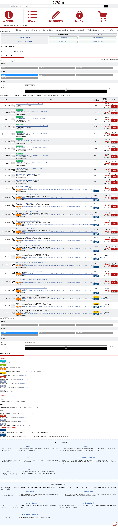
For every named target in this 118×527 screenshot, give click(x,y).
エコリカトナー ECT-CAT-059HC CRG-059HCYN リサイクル (31, 288)
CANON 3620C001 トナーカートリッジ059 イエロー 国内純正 (32, 133)
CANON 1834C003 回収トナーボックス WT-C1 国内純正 (30, 168)
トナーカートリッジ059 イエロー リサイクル (27, 211)
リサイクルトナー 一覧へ (97, 37)
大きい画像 (79, 67)
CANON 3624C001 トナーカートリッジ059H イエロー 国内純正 (32, 162)
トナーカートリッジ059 (24, 37)
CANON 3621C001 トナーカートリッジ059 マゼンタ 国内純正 (32, 126)
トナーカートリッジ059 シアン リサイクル (27, 195)
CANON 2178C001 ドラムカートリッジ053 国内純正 (29, 104)
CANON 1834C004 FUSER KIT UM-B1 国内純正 (28, 174)
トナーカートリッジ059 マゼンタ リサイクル (27, 203)
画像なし (4, 67)
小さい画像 (41, 67)
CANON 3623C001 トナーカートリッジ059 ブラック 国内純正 (32, 111)
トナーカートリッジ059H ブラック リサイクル (28, 221)
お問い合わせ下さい (105, 257)
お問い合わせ (33, 371)
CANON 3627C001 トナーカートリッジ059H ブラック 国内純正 (32, 140)
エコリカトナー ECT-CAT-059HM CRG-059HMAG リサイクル (31, 279)
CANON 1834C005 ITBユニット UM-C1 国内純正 (28, 180)
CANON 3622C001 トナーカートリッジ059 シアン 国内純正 (31, 118)
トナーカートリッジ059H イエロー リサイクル (28, 245)
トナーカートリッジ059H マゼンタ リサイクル (28, 237)
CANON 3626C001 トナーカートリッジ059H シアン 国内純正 (31, 147)
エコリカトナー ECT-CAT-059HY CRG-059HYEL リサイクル (31, 271)
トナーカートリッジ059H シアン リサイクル (27, 228)
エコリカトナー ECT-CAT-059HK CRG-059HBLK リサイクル (31, 262)
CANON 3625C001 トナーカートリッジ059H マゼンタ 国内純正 (32, 155)
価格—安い (79, 75)
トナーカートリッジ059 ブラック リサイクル (27, 186)
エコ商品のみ (110, 88)
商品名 (40, 75)
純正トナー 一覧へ (63, 37)
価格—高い (4, 77)
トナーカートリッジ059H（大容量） (25, 41)
